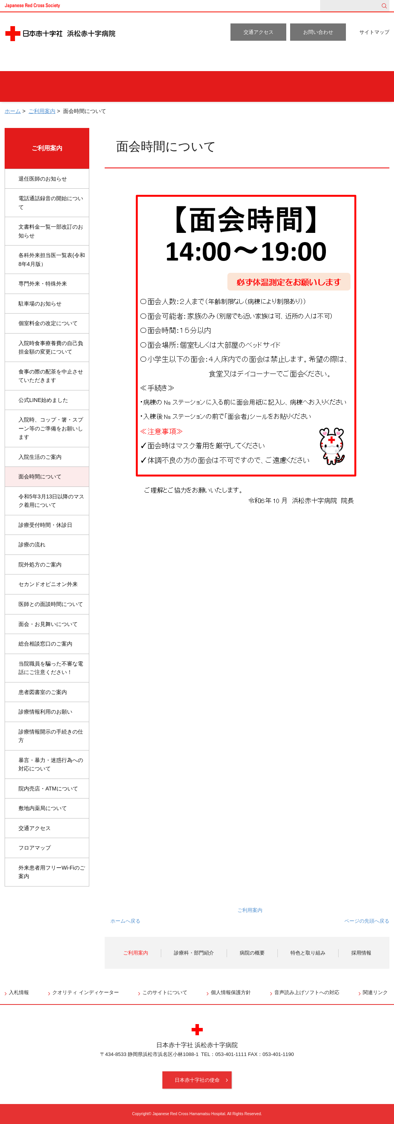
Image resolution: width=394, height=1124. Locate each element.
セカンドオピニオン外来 (48, 584)
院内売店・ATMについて (48, 788)
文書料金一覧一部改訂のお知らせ (50, 231)
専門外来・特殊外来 (42, 284)
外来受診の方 (38, 86)
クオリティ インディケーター (85, 992)
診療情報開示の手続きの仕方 (50, 736)
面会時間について (40, 476)
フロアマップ (34, 848)
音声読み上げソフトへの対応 (306, 992)
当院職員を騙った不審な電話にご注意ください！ (50, 668)
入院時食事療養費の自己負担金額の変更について (50, 347)
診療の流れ (31, 544)
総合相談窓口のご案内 (45, 644)
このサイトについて (164, 992)
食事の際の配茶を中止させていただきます (50, 376)
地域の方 (284, 86)
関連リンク (375, 992)
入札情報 (19, 992)
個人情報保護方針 (231, 992)
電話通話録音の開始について (50, 202)
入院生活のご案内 (40, 457)
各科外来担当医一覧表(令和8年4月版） (51, 259)
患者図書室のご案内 (42, 692)
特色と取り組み (297, 61)
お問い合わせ (318, 32)
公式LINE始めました (43, 400)
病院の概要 (226, 61)
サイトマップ (374, 32)
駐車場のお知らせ (40, 304)
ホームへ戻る (125, 921)
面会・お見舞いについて (48, 624)
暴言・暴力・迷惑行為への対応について (50, 764)
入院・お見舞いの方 (211, 86)
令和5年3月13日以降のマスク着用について (51, 500)
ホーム (25, 61)
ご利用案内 (78, 61)
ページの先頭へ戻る (366, 921)
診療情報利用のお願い (45, 712)
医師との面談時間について (50, 604)
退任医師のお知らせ (42, 179)
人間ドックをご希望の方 (119, 86)
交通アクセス (259, 32)
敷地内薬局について (42, 808)
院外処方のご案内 (40, 564)
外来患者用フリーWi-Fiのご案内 (51, 872)
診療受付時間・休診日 (45, 525)
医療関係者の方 (350, 86)
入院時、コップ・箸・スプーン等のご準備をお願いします (50, 428)
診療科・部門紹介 (152, 61)
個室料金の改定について (48, 323)
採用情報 (362, 61)
